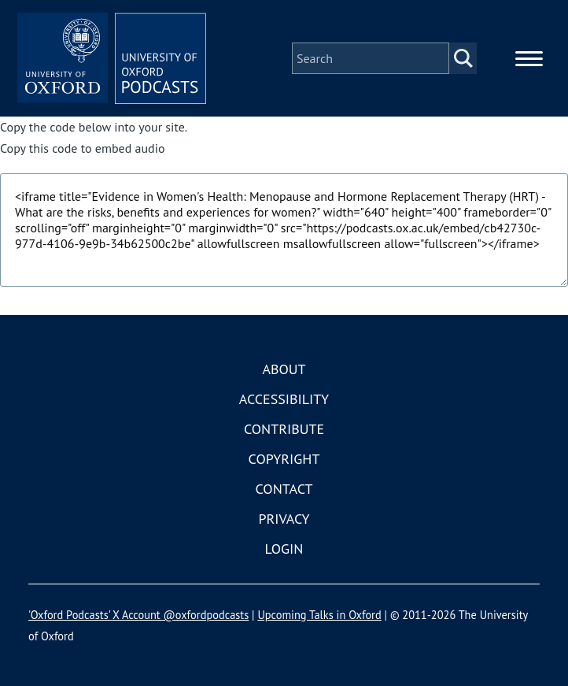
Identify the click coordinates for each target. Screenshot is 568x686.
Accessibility (284, 399)
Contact (284, 489)
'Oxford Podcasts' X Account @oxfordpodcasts (138, 614)
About (283, 369)
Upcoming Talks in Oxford (319, 614)
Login (284, 549)
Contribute (284, 429)
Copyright (284, 459)
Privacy (283, 519)
